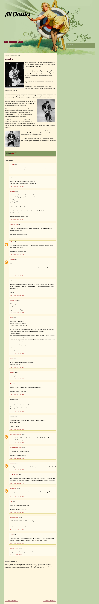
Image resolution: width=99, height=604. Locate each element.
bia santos (12, 164)
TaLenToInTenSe (14, 474)
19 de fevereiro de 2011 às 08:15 (17, 367)
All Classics (17, 14)
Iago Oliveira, (13, 300)
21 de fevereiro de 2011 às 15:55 (17, 512)
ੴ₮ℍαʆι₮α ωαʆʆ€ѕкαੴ (16, 447)
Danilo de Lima (14, 224)
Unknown (12, 242)
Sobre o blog (13, 42)
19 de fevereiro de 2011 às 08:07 (17, 353)
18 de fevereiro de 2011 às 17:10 (17, 254)
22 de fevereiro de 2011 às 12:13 (17, 543)
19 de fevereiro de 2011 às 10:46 (17, 429)
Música (12, 153)
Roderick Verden (14, 548)
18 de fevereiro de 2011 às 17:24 (17, 275)
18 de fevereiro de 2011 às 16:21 (17, 172)
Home (6, 42)
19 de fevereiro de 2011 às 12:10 (17, 469)
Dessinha (12, 372)
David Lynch (13, 488)
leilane (11, 317)
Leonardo (12, 191)
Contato (20, 42)
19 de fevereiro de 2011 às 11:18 (17, 458)
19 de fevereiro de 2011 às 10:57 (17, 442)
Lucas (11, 534)
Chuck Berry (10, 59)
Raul (11, 383)
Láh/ (11, 501)
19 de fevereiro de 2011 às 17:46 (17, 483)
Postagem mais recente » (11, 600)
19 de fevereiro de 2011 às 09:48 (17, 394)
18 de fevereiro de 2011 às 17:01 (17, 237)
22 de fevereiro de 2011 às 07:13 (17, 529)
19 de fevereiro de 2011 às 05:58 (17, 295)
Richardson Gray (14, 517)
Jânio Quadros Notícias (15, 434)
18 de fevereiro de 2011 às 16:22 (17, 186)
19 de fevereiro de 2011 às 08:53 (17, 378)
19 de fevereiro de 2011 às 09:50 (17, 411)
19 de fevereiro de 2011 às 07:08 (17, 312)
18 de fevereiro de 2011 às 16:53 (17, 219)
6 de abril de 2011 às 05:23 (16, 554)
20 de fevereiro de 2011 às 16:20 (17, 496)
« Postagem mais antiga (49, 600)
